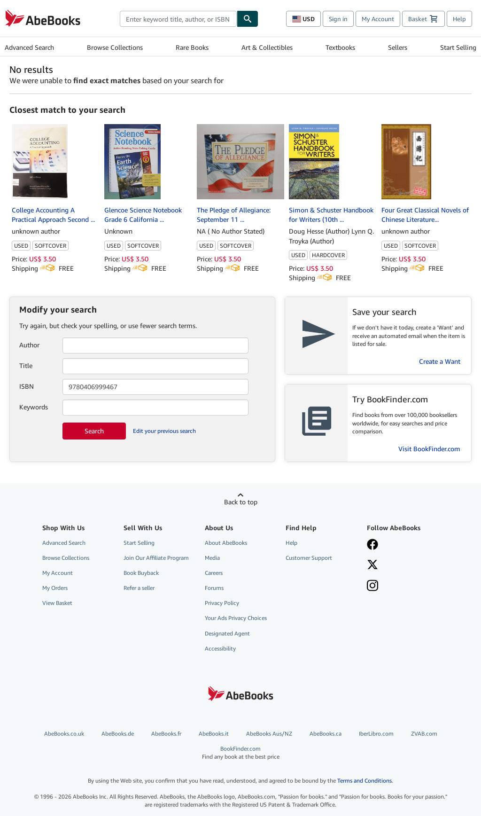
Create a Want (439, 361)
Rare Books (192, 47)
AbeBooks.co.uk (64, 733)
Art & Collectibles (267, 47)
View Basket (57, 602)
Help (459, 19)
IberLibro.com (376, 733)
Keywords (33, 407)
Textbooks (340, 47)
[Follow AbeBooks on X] (402, 565)
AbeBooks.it (214, 733)
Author (29, 345)
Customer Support (309, 557)
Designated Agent (227, 633)
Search (94, 431)
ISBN (26, 386)
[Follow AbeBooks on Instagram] (402, 586)
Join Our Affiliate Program (156, 557)
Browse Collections (115, 47)
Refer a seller (139, 587)
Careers (214, 572)
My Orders (55, 587)
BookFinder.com (240, 753)
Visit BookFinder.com (429, 449)
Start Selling (458, 47)
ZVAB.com (424, 733)
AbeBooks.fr (166, 733)
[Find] (247, 19)
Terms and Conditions (364, 780)
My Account (378, 19)
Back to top (240, 502)
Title (25, 365)
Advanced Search (29, 47)
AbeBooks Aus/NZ (269, 733)
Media (212, 557)
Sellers (397, 47)
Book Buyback (141, 572)
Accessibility (220, 648)
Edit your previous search (164, 430)
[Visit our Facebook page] (402, 545)
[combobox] (178, 19)
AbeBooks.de (117, 733)
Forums (214, 587)
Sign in (338, 19)
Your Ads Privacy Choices (236, 617)
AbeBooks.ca (325, 733)
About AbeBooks (226, 542)
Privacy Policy (222, 602)
